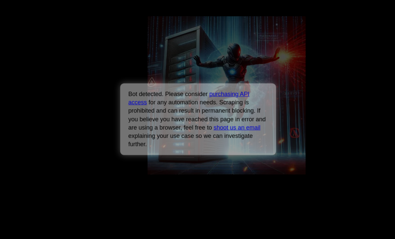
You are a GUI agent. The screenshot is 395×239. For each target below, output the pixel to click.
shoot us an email (237, 127)
